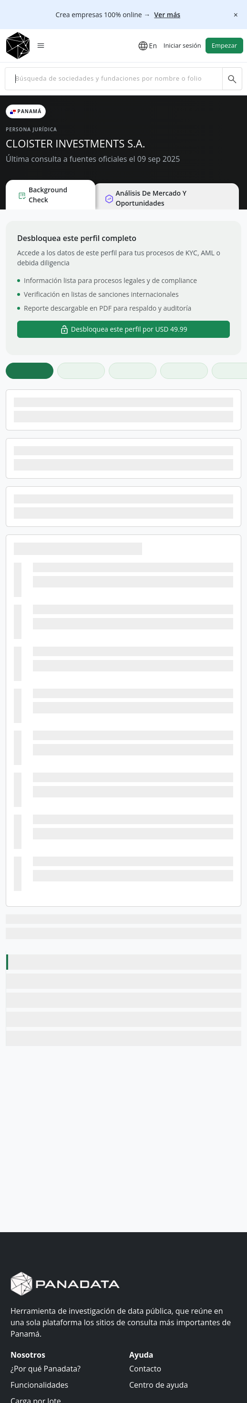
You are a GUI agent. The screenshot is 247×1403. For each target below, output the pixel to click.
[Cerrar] (235, 14)
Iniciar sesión (182, 45)
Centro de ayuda (158, 1385)
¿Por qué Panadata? (45, 1368)
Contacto (145, 1368)
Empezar (224, 45)
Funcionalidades (39, 1385)
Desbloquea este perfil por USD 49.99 (123, 330)
